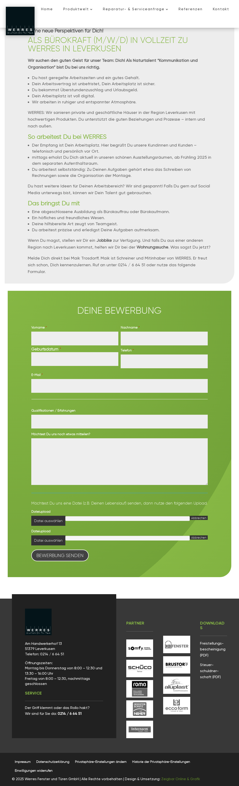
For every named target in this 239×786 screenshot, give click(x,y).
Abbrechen (198, 518)
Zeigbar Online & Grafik (180, 779)
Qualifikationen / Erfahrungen (53, 411)
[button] (100, 762)
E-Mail (37, 375)
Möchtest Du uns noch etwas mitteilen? (60, 434)
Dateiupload (40, 512)
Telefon (127, 350)
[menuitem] (47, 9)
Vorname (39, 328)
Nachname (130, 328)
